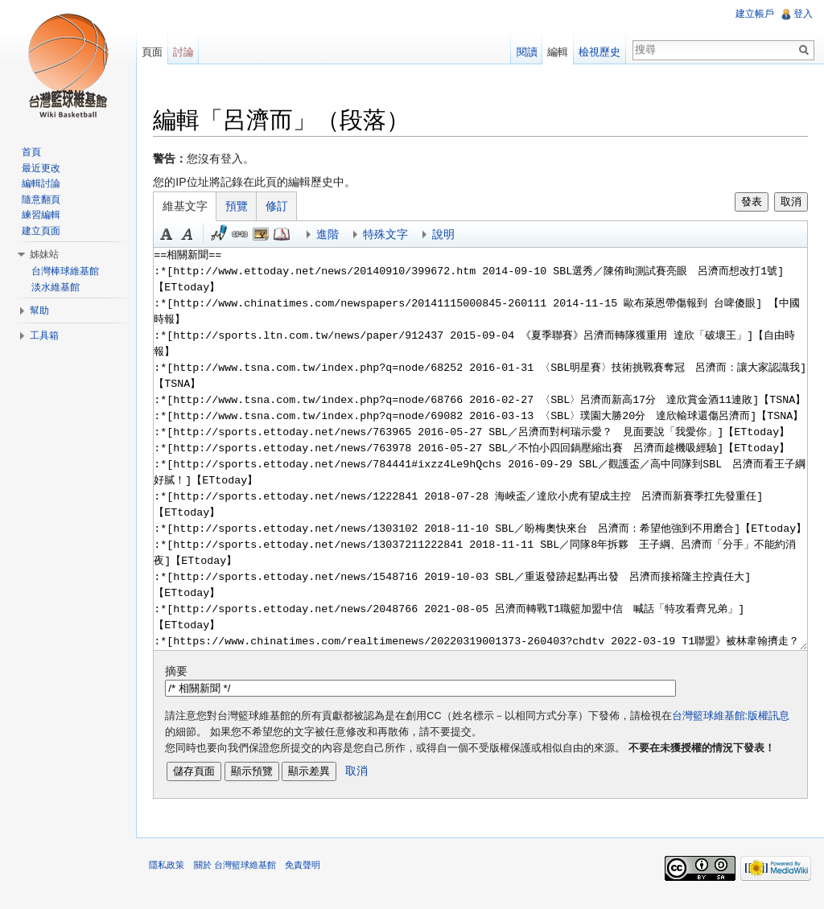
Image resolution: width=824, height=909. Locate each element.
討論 (189, 52)
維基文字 (193, 207)
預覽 (245, 207)
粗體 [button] (175, 235)
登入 (801, 13)
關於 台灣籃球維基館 (243, 872)
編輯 (555, 52)
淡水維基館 (55, 287)
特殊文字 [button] (394, 235)
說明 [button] (452, 235)
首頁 (31, 152)
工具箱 (44, 335)
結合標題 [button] (269, 235)
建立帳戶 (753, 13)
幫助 (39, 310)
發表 (748, 203)
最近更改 (41, 168)
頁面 (157, 52)
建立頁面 (41, 231)
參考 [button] (290, 235)
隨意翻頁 (41, 199)
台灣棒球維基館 (65, 271)
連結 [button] (248, 235)
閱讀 (523, 52)
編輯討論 (41, 183)
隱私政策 (175, 872)
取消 (787, 203)
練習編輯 (41, 214)
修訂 (285, 207)
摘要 (185, 672)
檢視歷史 (597, 52)
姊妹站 (44, 254)
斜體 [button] (196, 235)
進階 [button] (336, 235)
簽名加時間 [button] (227, 235)
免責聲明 (310, 872)
